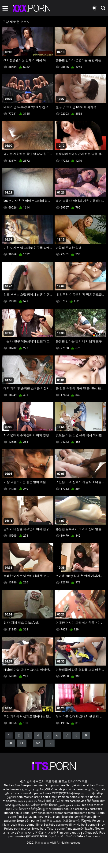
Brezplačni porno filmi (32, 820)
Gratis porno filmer (31, 824)
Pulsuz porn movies (17, 828)
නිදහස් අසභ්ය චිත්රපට (62, 836)
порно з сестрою (75, 809)
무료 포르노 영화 (57, 820)
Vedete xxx (95, 809)
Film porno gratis (69, 832)
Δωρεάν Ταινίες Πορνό (88, 828)
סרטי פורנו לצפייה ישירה (18, 832)
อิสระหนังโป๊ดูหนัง (80, 820)
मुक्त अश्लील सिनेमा (37, 836)
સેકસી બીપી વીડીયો (48, 801)
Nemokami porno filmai (80, 813)
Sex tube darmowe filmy (60, 824)
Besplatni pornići (72, 816)
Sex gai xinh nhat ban (80, 785)
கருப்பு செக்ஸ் (27, 801)
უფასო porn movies (20, 797)
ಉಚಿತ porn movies (74, 801)
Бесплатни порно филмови (42, 816)
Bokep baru (38, 828)
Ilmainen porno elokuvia (73, 797)
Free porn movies (33, 785)
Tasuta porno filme (60, 828)
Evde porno (20, 793)
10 (10, 743)
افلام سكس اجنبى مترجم (35, 789)
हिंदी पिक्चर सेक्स (96, 801)
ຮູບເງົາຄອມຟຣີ (90, 832)
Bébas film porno (88, 836)
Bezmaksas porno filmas (47, 813)
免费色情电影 (54, 809)
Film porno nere (55, 785)
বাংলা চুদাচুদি (59, 793)
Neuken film (12, 785)
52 (38, 743)
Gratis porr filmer (45, 797)
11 (21, 743)
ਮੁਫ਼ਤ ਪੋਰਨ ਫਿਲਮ (16, 809)
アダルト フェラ (45, 832)
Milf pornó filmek (40, 793)
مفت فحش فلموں (68, 805)
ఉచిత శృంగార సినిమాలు (19, 805)
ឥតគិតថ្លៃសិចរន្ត (35, 809)
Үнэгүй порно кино (17, 813)
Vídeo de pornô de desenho (69, 789)
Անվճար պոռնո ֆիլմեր (85, 793)
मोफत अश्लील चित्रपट (45, 805)
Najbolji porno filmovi (91, 824)
